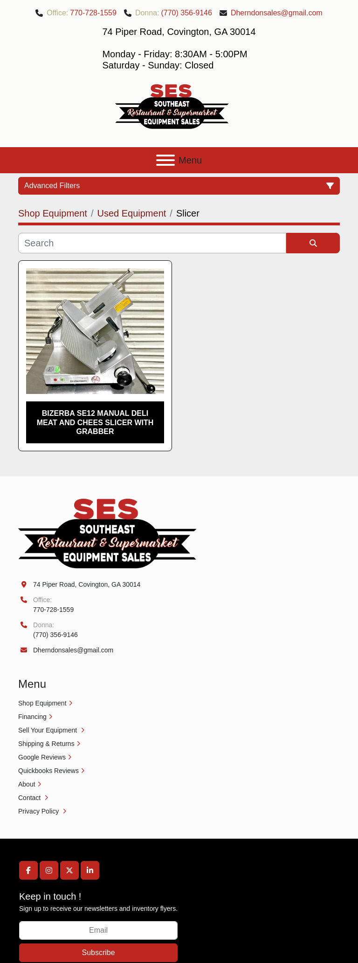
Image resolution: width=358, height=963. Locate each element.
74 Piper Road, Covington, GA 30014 (86, 584)
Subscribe (98, 952)
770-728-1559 (93, 13)
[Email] (98, 930)
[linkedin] (90, 870)
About (26, 784)
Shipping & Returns (46, 743)
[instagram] (49, 870)
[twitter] (69, 870)
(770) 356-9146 (186, 13)
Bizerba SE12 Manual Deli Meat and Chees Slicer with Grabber (95, 422)
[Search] (152, 243)
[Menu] (165, 160)
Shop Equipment (42, 703)
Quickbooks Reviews (48, 770)
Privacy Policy (39, 811)
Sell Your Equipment (48, 730)
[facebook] (28, 870)
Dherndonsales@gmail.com (277, 13)
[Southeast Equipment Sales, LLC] (107, 533)
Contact (30, 797)
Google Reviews (42, 757)
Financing (32, 716)
